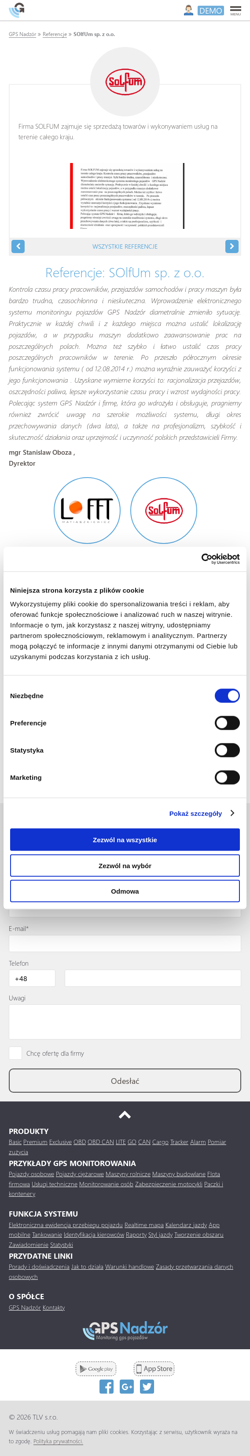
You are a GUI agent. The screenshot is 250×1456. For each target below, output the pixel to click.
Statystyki (61, 1244)
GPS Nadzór (22, 34)
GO (132, 1141)
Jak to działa (87, 1266)
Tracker (179, 1141)
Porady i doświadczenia (39, 1266)
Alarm (198, 1141)
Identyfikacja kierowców (94, 1234)
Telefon (19, 963)
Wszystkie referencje (125, 246)
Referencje (55, 34)
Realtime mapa (144, 1225)
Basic (15, 1141)
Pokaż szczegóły (195, 813)
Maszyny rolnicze (128, 1174)
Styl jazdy (160, 1234)
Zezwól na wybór (125, 865)
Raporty (136, 1234)
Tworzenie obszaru (199, 1234)
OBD (80, 1141)
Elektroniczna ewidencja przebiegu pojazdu (66, 1225)
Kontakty (54, 1307)
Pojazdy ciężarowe (80, 1174)
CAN (144, 1141)
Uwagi (17, 997)
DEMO (210, 10)
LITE (121, 1141)
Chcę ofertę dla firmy (55, 1053)
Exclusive (60, 1141)
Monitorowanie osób (106, 1184)
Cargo (160, 1141)
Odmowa (125, 891)
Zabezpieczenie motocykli (168, 1184)
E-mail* (19, 928)
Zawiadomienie (28, 1244)
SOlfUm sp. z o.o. (94, 34)
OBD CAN (101, 1141)
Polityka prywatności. (58, 1441)
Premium (35, 1141)
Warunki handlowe (129, 1266)
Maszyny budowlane (179, 1174)
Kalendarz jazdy (186, 1225)
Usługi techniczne (54, 1184)
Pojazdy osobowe (31, 1174)
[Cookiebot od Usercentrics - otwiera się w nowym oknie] (201, 559)
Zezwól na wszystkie (125, 840)
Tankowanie (47, 1234)
